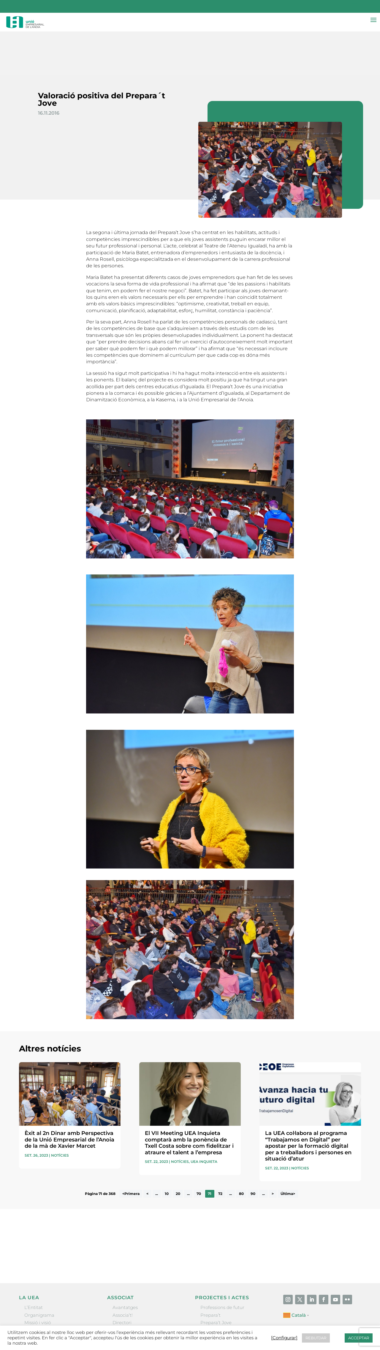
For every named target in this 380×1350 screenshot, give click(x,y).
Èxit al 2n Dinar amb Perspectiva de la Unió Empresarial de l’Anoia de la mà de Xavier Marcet (69, 1096)
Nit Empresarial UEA (223, 1287)
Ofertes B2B (126, 1287)
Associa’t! (123, 1272)
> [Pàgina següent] (273, 1151)
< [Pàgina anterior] (147, 1151)
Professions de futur (222, 1264)
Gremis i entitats (42, 1287)
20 (178, 1151)
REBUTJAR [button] (315, 1337)
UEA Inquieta (204, 1119)
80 (241, 1151)
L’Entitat (33, 1264)
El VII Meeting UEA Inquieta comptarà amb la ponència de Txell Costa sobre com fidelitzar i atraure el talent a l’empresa (189, 1100)
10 (167, 1151)
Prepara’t (210, 1272)
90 (253, 1151)
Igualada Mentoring (222, 1302)
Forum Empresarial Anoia (228, 1294)
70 (199, 1151)
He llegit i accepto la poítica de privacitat (269, 1206)
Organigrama (39, 1272)
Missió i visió (37, 1280)
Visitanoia (211, 1309)
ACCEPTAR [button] (358, 1337)
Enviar (347, 1216)
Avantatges (125, 1264)
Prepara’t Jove (216, 1280)
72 (220, 1151)
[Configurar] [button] (284, 1337)
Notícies (60, 1112)
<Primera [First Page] (131, 1151)
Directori (122, 1280)
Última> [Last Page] (288, 1151)
